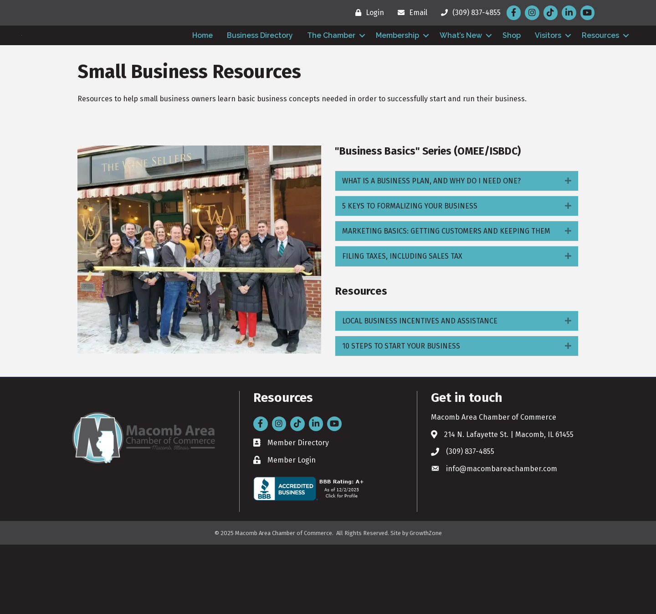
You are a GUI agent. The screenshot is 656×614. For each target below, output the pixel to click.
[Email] (410, 13)
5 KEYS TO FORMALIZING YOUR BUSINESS (409, 275)
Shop (511, 70)
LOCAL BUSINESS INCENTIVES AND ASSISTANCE (419, 390)
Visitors (548, 70)
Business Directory (260, 70)
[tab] (456, 250)
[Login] (367, 13)
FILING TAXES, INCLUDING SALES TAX (402, 325)
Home (202, 70)
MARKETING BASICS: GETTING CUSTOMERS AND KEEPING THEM (446, 300)
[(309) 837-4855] (468, 13)
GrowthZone (426, 602)
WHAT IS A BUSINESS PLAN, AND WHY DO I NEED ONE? (431, 250)
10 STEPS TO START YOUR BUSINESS (401, 415)
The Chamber (331, 70)
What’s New (461, 70)
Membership (397, 70)
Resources (600, 70)
